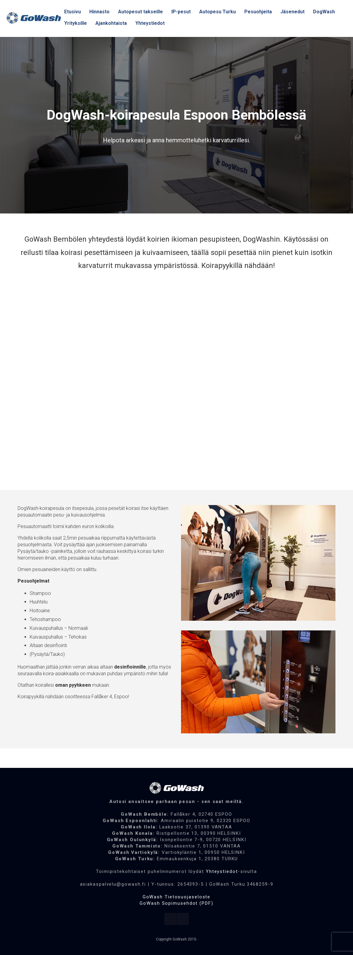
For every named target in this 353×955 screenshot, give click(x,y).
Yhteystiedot (222, 871)
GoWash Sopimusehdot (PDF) (176, 903)
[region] (176, 125)
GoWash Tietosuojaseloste (177, 897)
